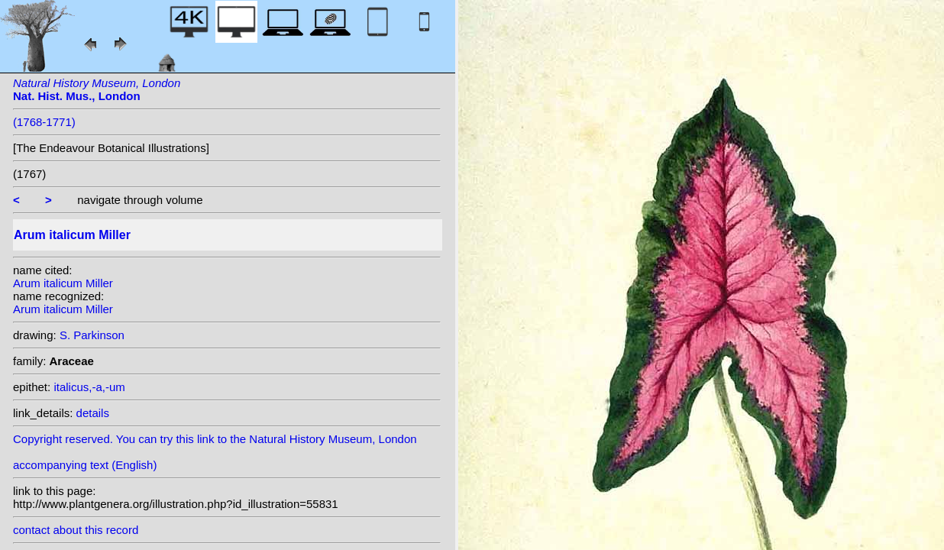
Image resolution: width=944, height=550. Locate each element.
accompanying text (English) (85, 464)
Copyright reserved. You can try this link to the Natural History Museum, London (215, 438)
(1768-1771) (44, 121)
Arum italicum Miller (63, 283)
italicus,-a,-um (88, 386)
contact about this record (75, 529)
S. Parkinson (92, 334)
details (92, 412)
